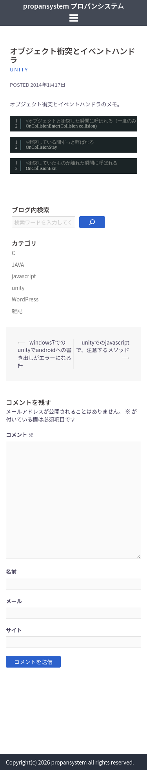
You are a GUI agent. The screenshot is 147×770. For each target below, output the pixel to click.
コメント (20, 434)
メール (14, 601)
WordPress (25, 299)
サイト (14, 630)
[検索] (92, 222)
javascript (24, 276)
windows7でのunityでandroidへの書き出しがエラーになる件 (45, 353)
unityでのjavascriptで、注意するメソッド (102, 346)
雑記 (17, 311)
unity (19, 69)
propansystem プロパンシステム (73, 6)
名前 (11, 571)
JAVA (18, 264)
